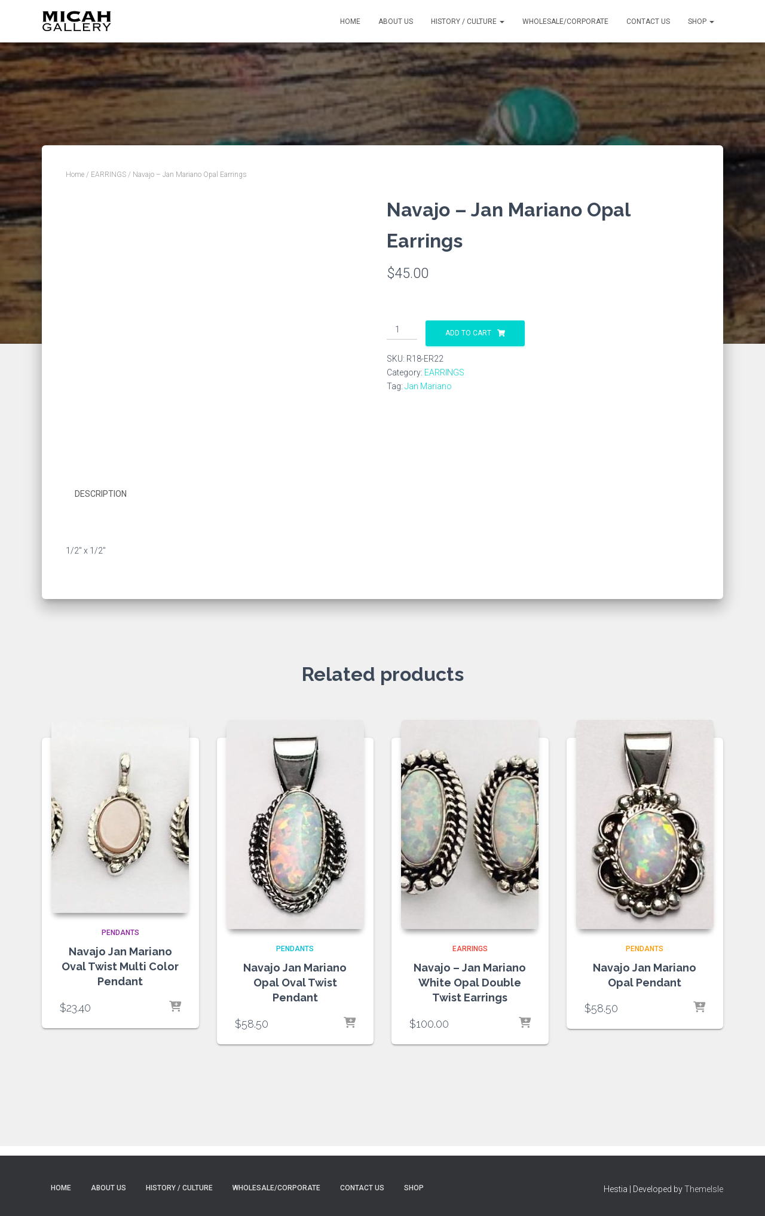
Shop (701, 21)
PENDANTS (120, 932)
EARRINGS (108, 174)
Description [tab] (101, 494)
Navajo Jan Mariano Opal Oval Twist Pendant (295, 982)
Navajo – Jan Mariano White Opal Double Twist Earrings (470, 982)
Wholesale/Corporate (565, 21)
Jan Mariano (428, 386)
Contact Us (648, 21)
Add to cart (468, 333)
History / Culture (467, 21)
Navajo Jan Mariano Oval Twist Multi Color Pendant (120, 966)
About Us (395, 21)
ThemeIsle (703, 1189)
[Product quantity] (402, 330)
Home (350, 21)
